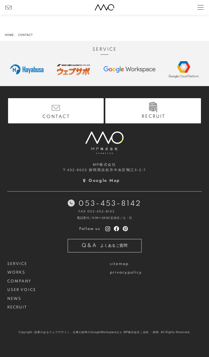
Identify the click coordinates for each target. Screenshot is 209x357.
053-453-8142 (109, 203)
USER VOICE (21, 290)
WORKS (16, 272)
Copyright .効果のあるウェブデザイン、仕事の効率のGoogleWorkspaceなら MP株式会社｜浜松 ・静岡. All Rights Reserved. (104, 332)
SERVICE (17, 264)
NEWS (14, 299)
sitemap (119, 264)
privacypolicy (126, 272)
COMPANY (19, 281)
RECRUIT (17, 307)
